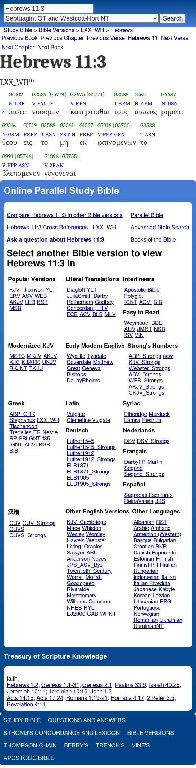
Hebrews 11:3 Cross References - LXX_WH (62, 227)
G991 (7, 156)
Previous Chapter (62, 38)
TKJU (36, 368)
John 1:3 (101, 692)
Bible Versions (56, 30)
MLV (110, 314)
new (168, 356)
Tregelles (20, 432)
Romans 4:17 (127, 698)
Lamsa (132, 420)
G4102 (16, 94)
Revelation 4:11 (26, 705)
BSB (42, 302)
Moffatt (94, 577)
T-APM (122, 103)
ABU (91, 553)
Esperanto (164, 553)
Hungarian (145, 571)
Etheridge (135, 414)
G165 (140, 94)
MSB (15, 308)
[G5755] (69, 156)
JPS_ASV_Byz (85, 565)
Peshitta (151, 420)
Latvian (161, 595)
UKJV (49, 362)
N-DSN (169, 103)
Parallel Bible (147, 215)
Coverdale (79, 362)
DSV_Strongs (153, 441)
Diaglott (76, 290)
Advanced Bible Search (160, 227)
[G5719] (57, 94)
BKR (161, 546)
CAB (92, 614)
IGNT (130, 302)
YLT (50, 290)
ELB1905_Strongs (89, 484)
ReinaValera (138, 501)
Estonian (143, 559)
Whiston (91, 528)
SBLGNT (30, 438)
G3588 (121, 94)
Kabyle (167, 589)
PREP (30, 134)
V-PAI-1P (42, 103)
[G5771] (95, 94)
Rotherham (80, 302)
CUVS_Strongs (27, 535)
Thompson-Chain (30, 746)
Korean (142, 595)
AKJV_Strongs (146, 387)
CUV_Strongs (39, 523)
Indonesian (146, 577)
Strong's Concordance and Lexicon (62, 733)
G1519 (30, 125)
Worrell (75, 577)
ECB (72, 314)
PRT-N (68, 134)
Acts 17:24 (49, 698)
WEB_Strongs (146, 380)
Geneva (91, 368)
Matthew (103, 362)
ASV (27, 296)
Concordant (81, 308)
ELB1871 (78, 465)
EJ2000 (76, 614)
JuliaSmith (79, 296)
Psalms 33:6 (130, 685)
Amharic (160, 528)
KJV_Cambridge (86, 522)
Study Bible (18, 30)
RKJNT (18, 368)
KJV (14, 290)
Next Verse (174, 38)
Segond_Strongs (144, 474)
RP (13, 438)
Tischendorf (23, 426)
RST (161, 522)
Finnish (164, 559)
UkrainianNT (148, 626)
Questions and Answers (87, 720)
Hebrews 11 (143, 38)
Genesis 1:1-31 (60, 685)
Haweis (76, 540)
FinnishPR (145, 565)
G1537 (86, 125)
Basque (142, 540)
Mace (73, 528)
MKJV (34, 356)
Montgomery (82, 595)
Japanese (145, 589)
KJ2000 (31, 362)
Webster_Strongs (149, 368)
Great (73, 368)
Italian (168, 577)
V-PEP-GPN (111, 134)
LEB (30, 302)
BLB (97, 314)
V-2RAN (54, 165)
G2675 (77, 94)
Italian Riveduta (151, 583)
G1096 (51, 156)
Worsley (95, 534)
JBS (160, 501)
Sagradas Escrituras (148, 495)
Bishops (76, 374)
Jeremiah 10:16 (68, 692)
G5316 (104, 125)
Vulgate (76, 414)
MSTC (17, 356)
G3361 (67, 125)
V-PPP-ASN (15, 165)
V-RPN (78, 103)
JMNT (144, 329)
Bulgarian (165, 540)
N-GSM (11, 134)
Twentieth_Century (89, 571)
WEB (41, 296)
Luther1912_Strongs (91, 459)
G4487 (168, 94)
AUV (129, 329)
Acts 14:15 (20, 698)
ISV (128, 335)
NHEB (74, 608)
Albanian (143, 522)
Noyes (98, 559)
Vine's (141, 746)
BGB (44, 445)
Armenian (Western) (157, 534)
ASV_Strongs (145, 374)
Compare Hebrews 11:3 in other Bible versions (65, 215)
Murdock (159, 414)
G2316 (9, 125)
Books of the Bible (153, 240)
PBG (166, 602)
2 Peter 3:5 (160, 698)
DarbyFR (135, 462)
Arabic (141, 528)
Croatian (143, 546)
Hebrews (121, 30)
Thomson (32, 290)
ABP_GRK (22, 414)
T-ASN (48, 134)
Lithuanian (145, 602)
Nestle (50, 432)
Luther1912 (80, 453)
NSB (159, 329)
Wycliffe (76, 356)
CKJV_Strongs (146, 393)
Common (99, 602)
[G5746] (24, 156)
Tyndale (96, 356)
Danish (141, 553)
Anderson (78, 559)
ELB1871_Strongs (89, 472)
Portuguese (147, 608)
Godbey (104, 302)
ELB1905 (78, 478)
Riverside (78, 589)
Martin (155, 462)
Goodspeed (81, 583)
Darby (101, 296)
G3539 (39, 94)
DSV (129, 441)
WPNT (108, 614)
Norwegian (146, 614)
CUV (15, 523)
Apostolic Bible (29, 758)
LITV (102, 308)
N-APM (143, 103)
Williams (77, 602)
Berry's (76, 746)
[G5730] (122, 125)
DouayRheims (83, 380)
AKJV (16, 302)
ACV (85, 314)
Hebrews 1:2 (22, 685)
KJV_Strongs (144, 362)
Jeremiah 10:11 (26, 692)
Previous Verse (106, 38)
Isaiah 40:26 (164, 685)
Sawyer (76, 553)
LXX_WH (48, 420)
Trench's (110, 746)
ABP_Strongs (145, 356)
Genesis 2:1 (97, 685)
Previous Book (19, 38)
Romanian (145, 620)
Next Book (50, 47)
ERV (14, 296)
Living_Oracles (85, 546)
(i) (31, 81)
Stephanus (22, 420)
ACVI (145, 302)
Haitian (168, 565)
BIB (158, 302)
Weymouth (137, 323)
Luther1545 (80, 441)
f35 (46, 438)
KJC (14, 362)
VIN (139, 335)
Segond (133, 468)
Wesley (75, 534)
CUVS (16, 529)
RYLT (90, 608)
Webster (96, 540)
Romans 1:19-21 (87, 698)
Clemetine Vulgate (88, 420)
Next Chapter (18, 47)
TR (36, 432)
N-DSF (16, 103)
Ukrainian (171, 620)
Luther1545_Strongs (91, 447)
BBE (156, 323)
